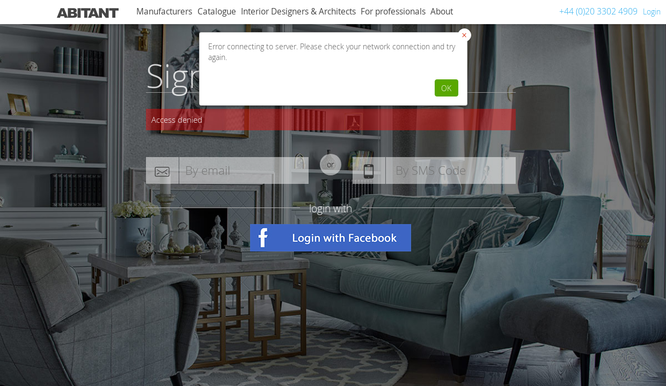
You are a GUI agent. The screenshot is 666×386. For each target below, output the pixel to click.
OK (446, 88)
